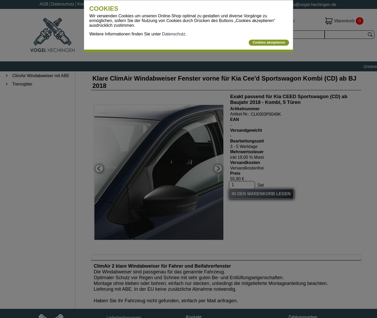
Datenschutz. (174, 34)
